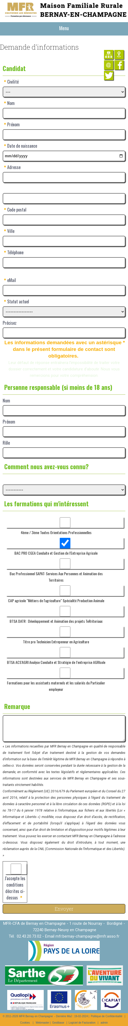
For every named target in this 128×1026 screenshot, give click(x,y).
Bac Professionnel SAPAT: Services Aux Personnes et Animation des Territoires (56, 577)
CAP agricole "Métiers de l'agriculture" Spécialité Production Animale (56, 600)
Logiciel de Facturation (82, 1022)
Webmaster (42, 1022)
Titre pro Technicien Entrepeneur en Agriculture (56, 641)
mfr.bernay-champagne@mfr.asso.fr (87, 936)
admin (104, 1022)
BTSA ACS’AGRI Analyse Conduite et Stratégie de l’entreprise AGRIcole (56, 662)
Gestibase (58, 1022)
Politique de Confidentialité (106, 1016)
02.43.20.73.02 (29, 936)
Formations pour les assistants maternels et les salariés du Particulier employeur (56, 686)
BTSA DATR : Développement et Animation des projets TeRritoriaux (56, 621)
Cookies (25, 1022)
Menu (64, 28)
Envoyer (64, 909)
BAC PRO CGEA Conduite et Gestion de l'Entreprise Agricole (56, 553)
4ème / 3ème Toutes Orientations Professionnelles (56, 532)
